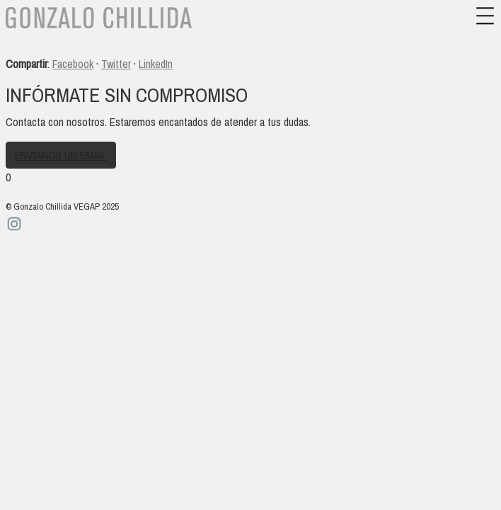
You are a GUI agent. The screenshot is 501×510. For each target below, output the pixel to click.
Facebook (72, 64)
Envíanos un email (61, 155)
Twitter (116, 64)
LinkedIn (156, 64)
